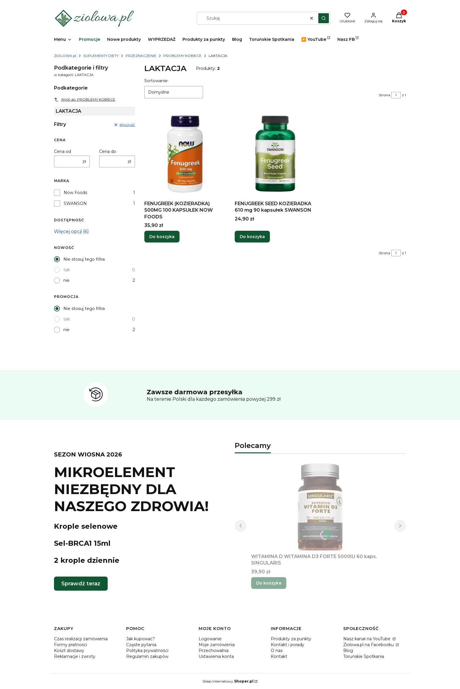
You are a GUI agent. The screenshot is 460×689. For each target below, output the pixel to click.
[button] (323, 18)
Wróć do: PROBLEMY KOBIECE (84, 99)
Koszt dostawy (69, 650)
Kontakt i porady (287, 644)
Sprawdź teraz (80, 583)
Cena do (107, 151)
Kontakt (279, 656)
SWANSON (75, 203)
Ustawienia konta (216, 656)
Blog (348, 650)
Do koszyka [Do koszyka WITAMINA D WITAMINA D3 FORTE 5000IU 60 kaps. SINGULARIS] (268, 583)
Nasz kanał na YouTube (367, 638)
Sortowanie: (156, 80)
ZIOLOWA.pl (65, 55)
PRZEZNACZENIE (141, 55)
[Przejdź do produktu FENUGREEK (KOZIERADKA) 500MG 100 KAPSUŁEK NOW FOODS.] (184, 154)
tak (66, 269)
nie (66, 280)
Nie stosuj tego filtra (84, 259)
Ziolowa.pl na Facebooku (369, 644)
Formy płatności (70, 644)
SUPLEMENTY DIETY (101, 55)
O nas (277, 650)
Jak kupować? (140, 638)
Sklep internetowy (227, 681)
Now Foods (75, 192)
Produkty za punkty (291, 638)
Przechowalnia (214, 650)
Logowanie (210, 638)
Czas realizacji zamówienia (81, 638)
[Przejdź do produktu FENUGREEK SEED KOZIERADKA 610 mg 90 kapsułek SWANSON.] (275, 154)
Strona (384, 95)
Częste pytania (141, 644)
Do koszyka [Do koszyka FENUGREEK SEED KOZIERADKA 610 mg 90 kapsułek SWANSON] (252, 237)
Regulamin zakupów (147, 656)
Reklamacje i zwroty (74, 656)
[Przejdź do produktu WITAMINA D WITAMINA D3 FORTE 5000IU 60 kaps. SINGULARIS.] (320, 507)
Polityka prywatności (147, 650)
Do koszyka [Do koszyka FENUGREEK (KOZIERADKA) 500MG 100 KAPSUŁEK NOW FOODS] (162, 237)
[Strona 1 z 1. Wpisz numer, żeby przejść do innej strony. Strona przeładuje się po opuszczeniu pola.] (396, 95)
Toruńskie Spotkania (363, 656)
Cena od (62, 151)
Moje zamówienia (217, 644)
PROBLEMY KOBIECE (182, 55)
